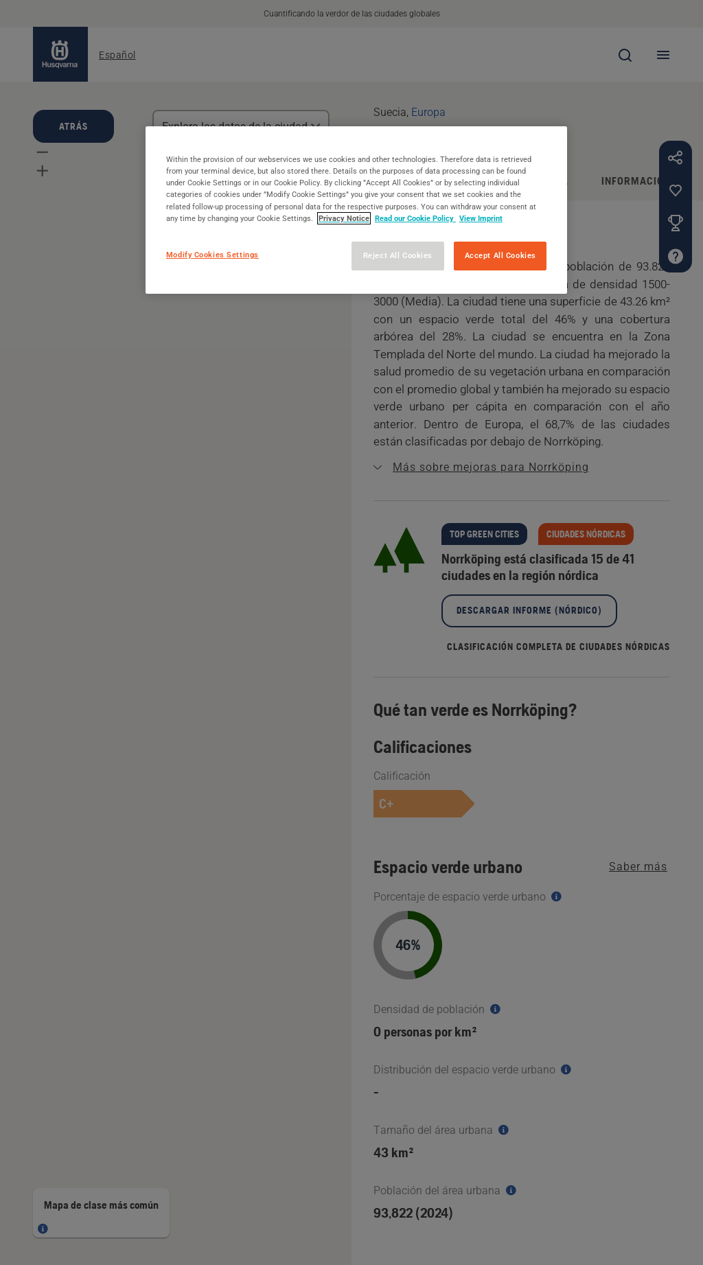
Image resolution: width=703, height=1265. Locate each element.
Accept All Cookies (500, 255)
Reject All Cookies (398, 255)
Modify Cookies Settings (212, 254)
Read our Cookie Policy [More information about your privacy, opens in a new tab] (415, 218)
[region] (356, 209)
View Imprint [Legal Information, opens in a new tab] (481, 218)
